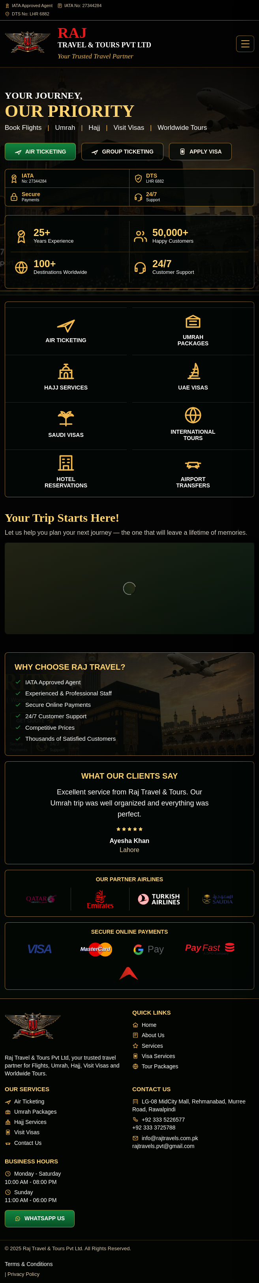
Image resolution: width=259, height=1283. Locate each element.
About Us (148, 1035)
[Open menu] (245, 44)
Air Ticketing (40, 151)
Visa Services (153, 1056)
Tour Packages (155, 1066)
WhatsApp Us (40, 1218)
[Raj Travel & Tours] (78, 43)
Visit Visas (22, 1132)
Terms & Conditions (29, 1264)
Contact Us (23, 1143)
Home (144, 1025)
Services (147, 1046)
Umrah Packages (30, 1112)
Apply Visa (200, 151)
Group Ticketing (122, 151)
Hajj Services (26, 1122)
